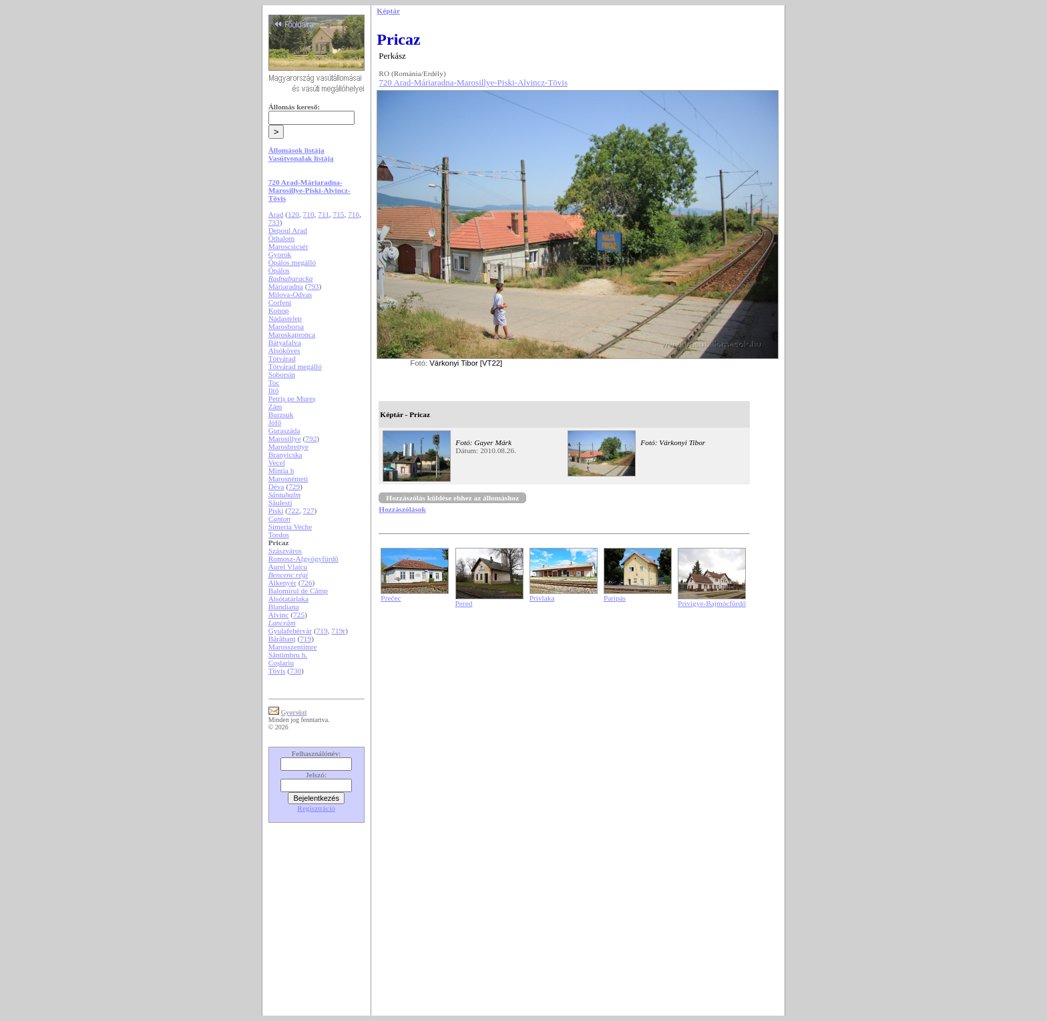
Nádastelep (285, 318)
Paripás (615, 598)
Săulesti (280, 502)
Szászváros (285, 551)
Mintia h (281, 470)
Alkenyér (282, 583)
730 (295, 671)
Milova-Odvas (290, 294)
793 (313, 286)
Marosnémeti (288, 478)
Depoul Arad (287, 230)
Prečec (391, 598)
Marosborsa (286, 326)
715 (339, 214)
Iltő (273, 390)
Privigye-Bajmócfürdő (712, 603)
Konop (278, 310)
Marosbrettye (288, 446)
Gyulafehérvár (290, 631)
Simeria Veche (290, 527)
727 (309, 510)
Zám (275, 406)
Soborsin (281, 374)
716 (353, 214)
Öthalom (281, 238)
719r (338, 631)
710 (309, 214)
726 (306, 583)
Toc (274, 382)
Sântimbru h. (288, 655)
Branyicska (285, 454)
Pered (464, 603)
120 (293, 214)
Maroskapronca (291, 334)
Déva (276, 486)
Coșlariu (281, 663)
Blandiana (283, 607)
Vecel (276, 462)
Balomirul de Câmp (298, 591)
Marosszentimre (292, 647)
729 (294, 486)
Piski (276, 510)
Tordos (278, 535)
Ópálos (279, 270)
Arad (276, 214)
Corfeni (280, 302)
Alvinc (278, 615)
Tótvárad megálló (295, 366)
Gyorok (280, 254)
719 (322, 631)
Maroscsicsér (288, 246)
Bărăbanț (282, 639)
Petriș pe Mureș (292, 398)
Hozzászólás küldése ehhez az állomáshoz (452, 498)
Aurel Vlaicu (288, 567)
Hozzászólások (402, 509)
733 (274, 222)
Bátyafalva (284, 342)
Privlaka (542, 598)
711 (323, 214)
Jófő (275, 422)
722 (293, 510)
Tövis (277, 671)
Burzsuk (281, 414)
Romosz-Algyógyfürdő (303, 559)
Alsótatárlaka (288, 599)
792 (311, 438)
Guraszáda (284, 430)
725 (298, 615)
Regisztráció (316, 808)
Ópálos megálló (292, 262)
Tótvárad (282, 358)
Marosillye (284, 438)
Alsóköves (284, 350)
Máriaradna (285, 286)
